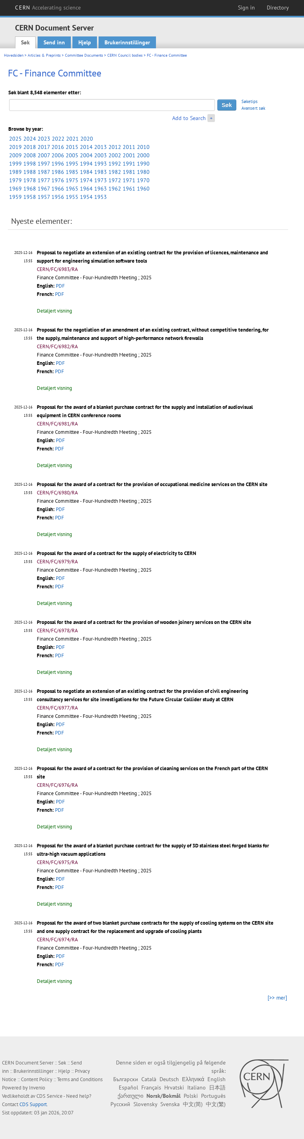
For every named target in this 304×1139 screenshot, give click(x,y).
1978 (29, 180)
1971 (129, 180)
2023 (44, 138)
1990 (143, 163)
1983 (100, 172)
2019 (15, 147)
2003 (100, 155)
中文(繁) (216, 1104)
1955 (72, 196)
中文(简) (193, 1104)
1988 (29, 172)
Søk (25, 42)
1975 (72, 180)
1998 (29, 163)
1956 (57, 196)
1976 (57, 180)
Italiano (196, 1087)
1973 (100, 180)
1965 (72, 188)
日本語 (217, 1087)
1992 (114, 163)
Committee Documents (84, 55)
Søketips (249, 101)
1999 (15, 163)
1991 (129, 163)
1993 (100, 163)
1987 (44, 172)
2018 (29, 147)
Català (148, 1079)
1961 (129, 188)
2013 (100, 147)
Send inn (54, 42)
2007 (44, 155)
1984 (86, 172)
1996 (57, 163)
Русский (120, 1104)
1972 (114, 180)
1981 (129, 172)
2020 (86, 138)
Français (151, 1087)
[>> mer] (277, 997)
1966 (57, 188)
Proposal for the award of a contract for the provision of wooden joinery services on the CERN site (144, 622)
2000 (143, 155)
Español (128, 1087)
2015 (72, 147)
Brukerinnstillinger (127, 42)
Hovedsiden (13, 55)
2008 (29, 155)
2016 (57, 147)
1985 (72, 172)
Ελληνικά (193, 1079)
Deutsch (169, 1079)
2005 (72, 155)
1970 (143, 180)
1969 (15, 188)
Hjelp (84, 42)
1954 (86, 196)
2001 (129, 155)
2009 (15, 155)
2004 (86, 155)
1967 (44, 188)
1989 (15, 172)
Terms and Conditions (80, 1079)
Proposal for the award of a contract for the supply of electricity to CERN (116, 553)
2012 (114, 147)
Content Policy (36, 1079)
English (216, 1079)
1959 (15, 196)
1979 (15, 180)
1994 (86, 163)
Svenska (170, 1104)
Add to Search (189, 118)
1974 (86, 180)
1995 (72, 163)
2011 (129, 147)
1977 (44, 180)
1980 (143, 172)
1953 (100, 196)
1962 (114, 188)
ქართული (130, 1095)
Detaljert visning (54, 310)
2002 (114, 155)
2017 (44, 147)
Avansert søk (253, 108)
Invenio (37, 1087)
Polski (191, 1095)
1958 (29, 196)
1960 (143, 188)
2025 (15, 138)
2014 (86, 147)
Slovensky (145, 1104)
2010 (143, 147)
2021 (72, 138)
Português (213, 1095)
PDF (60, 285)
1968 (29, 188)
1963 (100, 188)
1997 (44, 163)
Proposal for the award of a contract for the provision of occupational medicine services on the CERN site (152, 484)
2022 (58, 138)
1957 (44, 196)
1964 (86, 188)
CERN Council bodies (125, 55)
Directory (278, 7)
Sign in (246, 7)
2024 (29, 138)
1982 (114, 172)
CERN (48, 7)
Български (125, 1079)
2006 (57, 155)
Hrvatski (174, 1087)
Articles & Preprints (44, 55)
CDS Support (33, 1104)
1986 (57, 172)
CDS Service (49, 1096)
